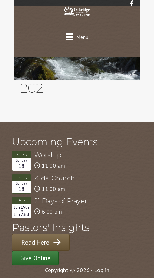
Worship (47, 155)
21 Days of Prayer (60, 201)
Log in (101, 270)
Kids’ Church (54, 178)
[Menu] (77, 37)
